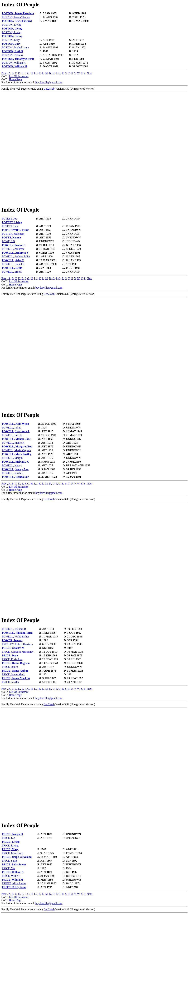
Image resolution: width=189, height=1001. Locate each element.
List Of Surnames (18, 76)
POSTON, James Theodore (18, 13)
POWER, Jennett (12, 705)
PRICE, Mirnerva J (12, 939)
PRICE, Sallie (9, 947)
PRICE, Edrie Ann (12, 724)
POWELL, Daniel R (13, 285)
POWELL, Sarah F (12, 516)
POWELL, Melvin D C (15, 505)
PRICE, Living (11, 928)
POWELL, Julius (11, 470)
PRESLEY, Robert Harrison (17, 709)
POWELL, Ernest (12, 293)
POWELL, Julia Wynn (15, 467)
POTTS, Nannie (11, 259)
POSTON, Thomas (12, 55)
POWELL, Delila (12, 289)
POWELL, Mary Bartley (16, 497)
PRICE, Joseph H (12, 921)
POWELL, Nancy (12, 508)
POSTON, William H (14, 62)
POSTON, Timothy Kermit (18, 58)
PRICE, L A (8, 924)
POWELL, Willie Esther (15, 701)
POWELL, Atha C (13, 281)
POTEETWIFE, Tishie (15, 251)
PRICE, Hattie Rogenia (16, 728)
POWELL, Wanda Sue (15, 520)
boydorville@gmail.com (48, 82)
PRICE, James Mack (13, 739)
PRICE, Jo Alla (10, 747)
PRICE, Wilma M (12, 966)
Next (89, 73)
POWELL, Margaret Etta (17, 489)
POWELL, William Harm (17, 697)
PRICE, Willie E (11, 962)
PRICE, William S (12, 958)
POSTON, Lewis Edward (17, 20)
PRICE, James (10, 732)
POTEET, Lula (10, 247)
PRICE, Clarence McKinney (17, 716)
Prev (3, 73)
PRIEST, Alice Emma (14, 970)
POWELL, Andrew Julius (16, 278)
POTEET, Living (12, 244)
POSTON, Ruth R (12, 51)
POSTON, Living (11, 24)
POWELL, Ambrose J (15, 274)
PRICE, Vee (8, 955)
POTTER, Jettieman (13, 255)
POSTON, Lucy (11, 39)
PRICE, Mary (10, 936)
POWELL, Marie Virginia (16, 493)
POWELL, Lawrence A (16, 474)
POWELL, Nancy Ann (15, 512)
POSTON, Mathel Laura (15, 47)
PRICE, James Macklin (16, 743)
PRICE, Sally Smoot (14, 951)
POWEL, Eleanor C (14, 266)
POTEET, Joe (9, 240)
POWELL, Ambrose (13, 270)
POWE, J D (8, 263)
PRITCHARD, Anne (14, 974)
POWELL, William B (14, 694)
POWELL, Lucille (12, 478)
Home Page (15, 79)
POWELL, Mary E (12, 501)
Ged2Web (49, 88)
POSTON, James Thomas (16, 17)
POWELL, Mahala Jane (16, 482)
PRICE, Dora (10, 720)
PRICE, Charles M (13, 713)
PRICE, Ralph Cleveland (17, 943)
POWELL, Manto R (13, 486)
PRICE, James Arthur (15, 735)
